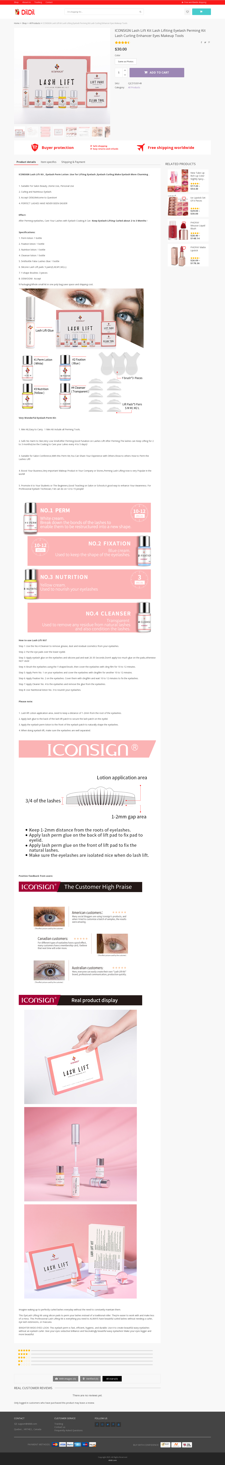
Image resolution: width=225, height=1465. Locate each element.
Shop (16, 2)
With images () (67, 1378)
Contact (49, 2)
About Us (26, 2)
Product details (26, 162)
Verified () (92, 1378)
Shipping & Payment (73, 162)
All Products (34, 23)
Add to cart (156, 72)
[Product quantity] (119, 72)
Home (17, 23)
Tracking (38, 2)
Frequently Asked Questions (68, 1430)
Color (117, 55)
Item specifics (48, 162)
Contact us (59, 1427)
